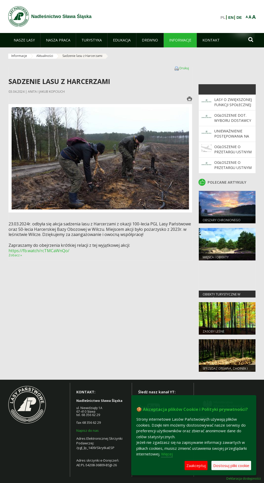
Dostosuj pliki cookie (231, 465)
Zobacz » (15, 255)
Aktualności (44, 56)
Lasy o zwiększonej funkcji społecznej (233, 102)
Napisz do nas (87, 430)
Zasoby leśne (213, 331)
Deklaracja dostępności (243, 478)
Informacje (19, 56)
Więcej (167, 453)
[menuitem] (24, 40)
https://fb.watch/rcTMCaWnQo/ (39, 250)
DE (239, 17)
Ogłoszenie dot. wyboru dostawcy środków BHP (232, 120)
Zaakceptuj (196, 465)
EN (231, 17)
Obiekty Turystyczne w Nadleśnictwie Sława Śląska (226, 296)
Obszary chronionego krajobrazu (222, 222)
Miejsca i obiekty (216, 257)
